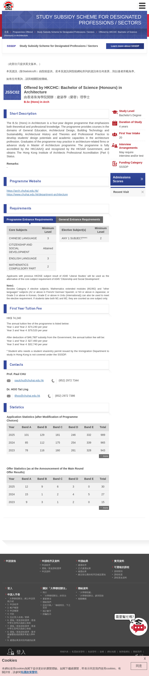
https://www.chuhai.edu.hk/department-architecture (37, 194)
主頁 (6, 32)
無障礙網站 (124, 651)
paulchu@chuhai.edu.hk (29, 380)
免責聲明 (92, 651)
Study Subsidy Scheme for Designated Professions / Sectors (65, 32)
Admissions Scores (122, 179)
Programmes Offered (23, 32)
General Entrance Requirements (79, 219)
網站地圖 (111, 651)
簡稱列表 (64, 651)
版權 (102, 651)
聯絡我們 (137, 651)
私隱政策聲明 (78, 651)
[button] (131, 625)
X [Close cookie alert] (145, 658)
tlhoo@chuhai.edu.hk (27, 395)
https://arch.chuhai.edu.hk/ (22, 190)
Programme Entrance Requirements (30, 219)
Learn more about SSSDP (125, 46)
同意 (139, 665)
